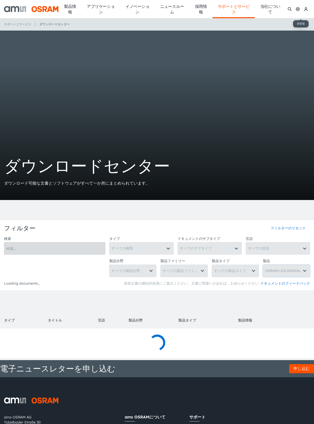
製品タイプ (220, 261)
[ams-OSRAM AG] (31, 9)
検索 (7, 238)
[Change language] (298, 9)
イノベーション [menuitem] (137, 9)
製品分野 (116, 261)
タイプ (114, 238)
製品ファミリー (172, 261)
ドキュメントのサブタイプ (199, 238)
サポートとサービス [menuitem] (234, 9)
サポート (197, 416)
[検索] (290, 9)
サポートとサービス (17, 24)
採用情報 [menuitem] (201, 9)
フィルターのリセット (288, 228)
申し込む (302, 368)
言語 (249, 238)
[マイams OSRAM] (306, 9)
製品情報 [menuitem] (70, 9)
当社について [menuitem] (270, 9)
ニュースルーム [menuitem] (172, 9)
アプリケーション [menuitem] (101, 9)
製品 (266, 261)
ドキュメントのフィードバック (285, 283)
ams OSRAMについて (145, 416)
